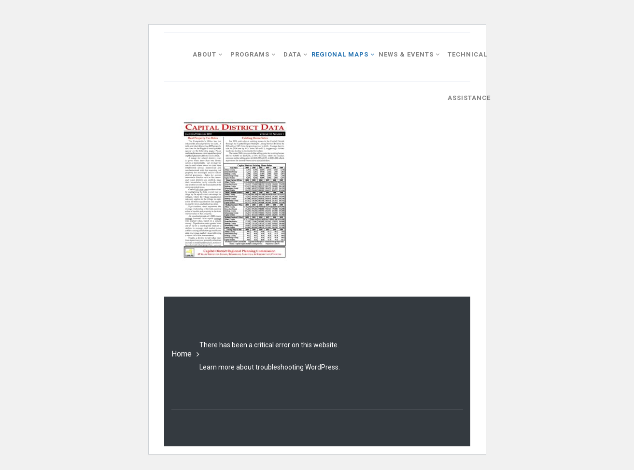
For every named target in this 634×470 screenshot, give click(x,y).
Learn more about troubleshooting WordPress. (269, 367)
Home (181, 353)
